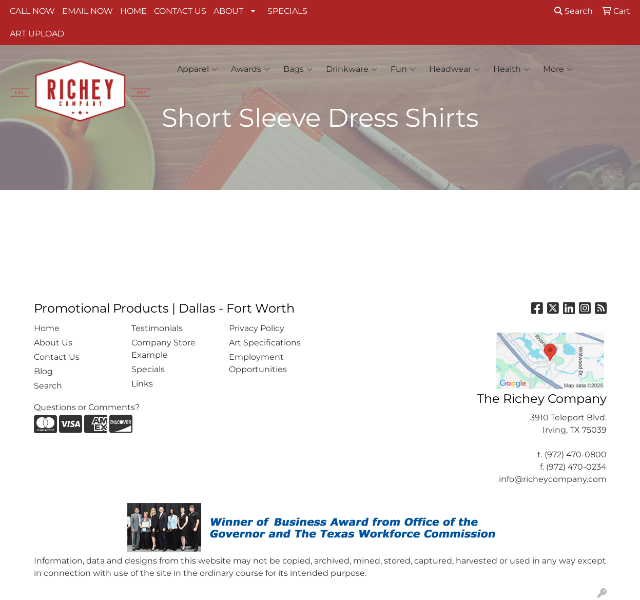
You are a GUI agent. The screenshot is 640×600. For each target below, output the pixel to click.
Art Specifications (265, 342)
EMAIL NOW (87, 11)
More (558, 69)
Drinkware (351, 69)
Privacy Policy (256, 328)
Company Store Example (163, 349)
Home (47, 328)
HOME (133, 11)
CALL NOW (32, 11)
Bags (298, 69)
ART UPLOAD (37, 33)
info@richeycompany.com (553, 479)
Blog (43, 371)
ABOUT (228, 11)
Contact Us (57, 357)
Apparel (197, 69)
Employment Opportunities (258, 363)
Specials (148, 369)
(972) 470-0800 (576, 454)
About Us (53, 342)
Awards (250, 69)
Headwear (454, 69)
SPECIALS (287, 11)
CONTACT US (180, 11)
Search (573, 11)
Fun (403, 69)
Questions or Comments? (87, 407)
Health (511, 69)
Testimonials (157, 328)
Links (142, 384)
